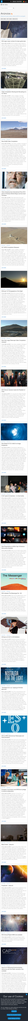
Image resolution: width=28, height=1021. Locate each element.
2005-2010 (15, 19)
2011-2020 (9, 19)
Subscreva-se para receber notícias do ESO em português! (13, 16)
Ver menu (4, 4)
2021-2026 (3, 19)
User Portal (19, 1)
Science (14, 1)
